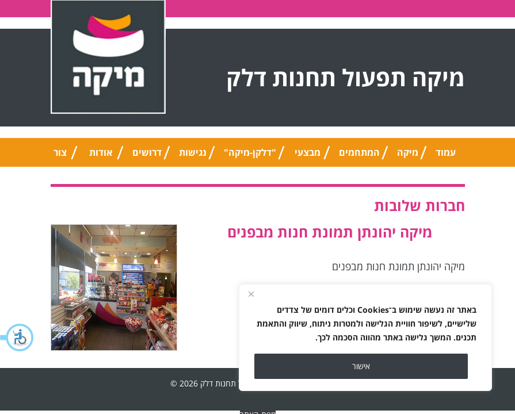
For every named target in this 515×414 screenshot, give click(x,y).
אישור (361, 366)
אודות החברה (100, 156)
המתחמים (359, 152)
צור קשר (60, 156)
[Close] (251, 294)
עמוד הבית (446, 156)
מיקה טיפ (407, 156)
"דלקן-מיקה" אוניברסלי (250, 156)
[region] (365, 337)
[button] (17, 337)
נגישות (193, 152)
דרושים (147, 152)
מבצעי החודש (307, 156)
